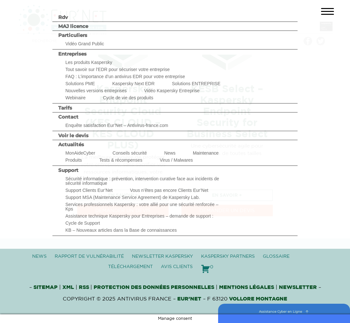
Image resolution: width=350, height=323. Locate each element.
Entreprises (72, 54)
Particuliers (72, 35)
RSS (84, 287)
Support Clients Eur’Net (89, 190)
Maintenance (205, 153)
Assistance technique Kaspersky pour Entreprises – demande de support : (139, 216)
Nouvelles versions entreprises (96, 90)
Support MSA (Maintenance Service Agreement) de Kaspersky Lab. (132, 197)
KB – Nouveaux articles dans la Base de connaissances (121, 230)
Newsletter (298, 287)
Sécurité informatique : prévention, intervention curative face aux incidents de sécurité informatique (142, 181)
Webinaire (75, 97)
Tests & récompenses (121, 160)
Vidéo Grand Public (84, 43)
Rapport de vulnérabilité (89, 256)
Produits (73, 160)
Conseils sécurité (130, 153)
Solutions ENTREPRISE (196, 83)
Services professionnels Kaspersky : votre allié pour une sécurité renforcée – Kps (141, 206)
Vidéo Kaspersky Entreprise (172, 90)
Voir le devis (73, 135)
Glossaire (276, 256)
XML (68, 287)
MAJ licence (73, 26)
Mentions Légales (246, 287)
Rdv (63, 17)
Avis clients (177, 267)
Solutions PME (80, 83)
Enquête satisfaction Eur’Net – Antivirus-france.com (116, 125)
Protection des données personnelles (154, 287)
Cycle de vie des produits (128, 97)
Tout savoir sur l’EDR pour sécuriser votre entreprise (117, 69)
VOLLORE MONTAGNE (258, 298)
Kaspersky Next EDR (133, 83)
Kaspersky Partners (228, 256)
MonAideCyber (80, 153)
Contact (68, 117)
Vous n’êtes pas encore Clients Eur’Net (169, 190)
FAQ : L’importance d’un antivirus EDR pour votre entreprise (125, 76)
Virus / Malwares (176, 160)
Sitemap (45, 287)
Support (68, 170)
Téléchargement (130, 267)
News (169, 153)
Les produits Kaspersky (88, 62)
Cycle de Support (82, 223)
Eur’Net (189, 298)
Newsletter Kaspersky (162, 256)
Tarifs (65, 108)
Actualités (71, 144)
